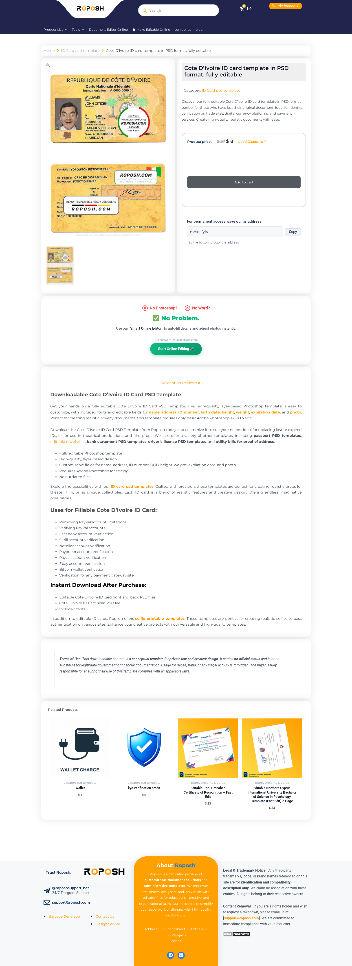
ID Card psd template (80, 50)
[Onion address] (235, 231)
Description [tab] (170, 383)
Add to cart (243, 182)
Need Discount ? (252, 141)
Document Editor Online (108, 30)
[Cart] (245, 8)
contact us (182, 30)
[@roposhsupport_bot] (47, 891)
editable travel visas (67, 441)
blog (199, 30)
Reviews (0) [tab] (192, 383)
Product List (55, 29)
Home (49, 50)
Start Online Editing (176, 349)
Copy (293, 232)
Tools (78, 29)
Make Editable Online (153, 30)
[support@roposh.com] (47, 902)
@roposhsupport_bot (70, 888)
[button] (48, 65)
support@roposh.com (71, 902)
